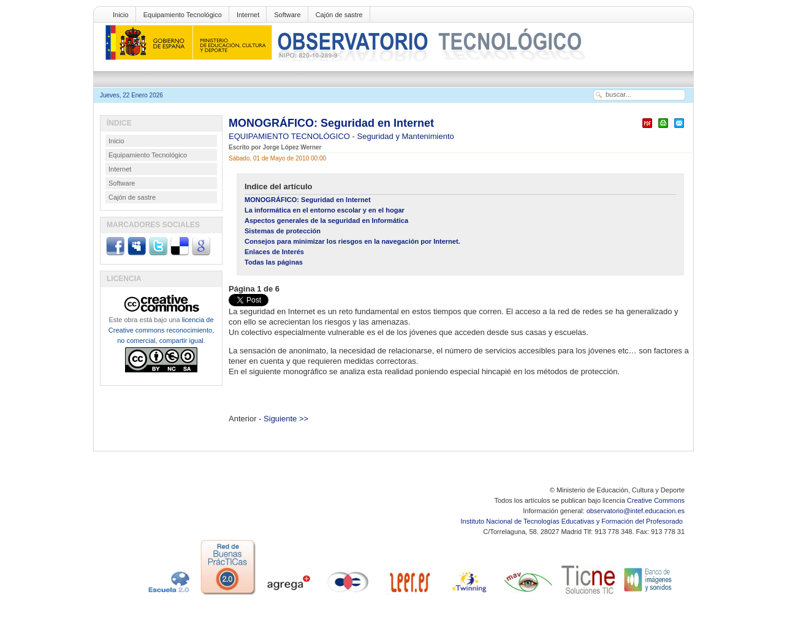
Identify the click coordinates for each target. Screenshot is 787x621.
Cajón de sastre (339, 14)
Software (287, 14)
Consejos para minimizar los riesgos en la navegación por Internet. (352, 241)
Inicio (121, 14)
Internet (248, 14)
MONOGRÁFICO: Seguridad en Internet (331, 123)
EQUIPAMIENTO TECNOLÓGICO (290, 136)
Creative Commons (656, 500)
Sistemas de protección (283, 231)
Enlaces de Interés (274, 251)
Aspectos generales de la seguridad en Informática (326, 220)
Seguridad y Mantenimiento (405, 136)
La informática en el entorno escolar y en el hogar (325, 210)
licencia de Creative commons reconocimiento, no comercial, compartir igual (161, 330)
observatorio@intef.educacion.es (636, 510)
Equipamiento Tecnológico (182, 14)
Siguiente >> (286, 418)
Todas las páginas (274, 262)
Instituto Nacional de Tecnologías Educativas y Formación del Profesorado (573, 521)
